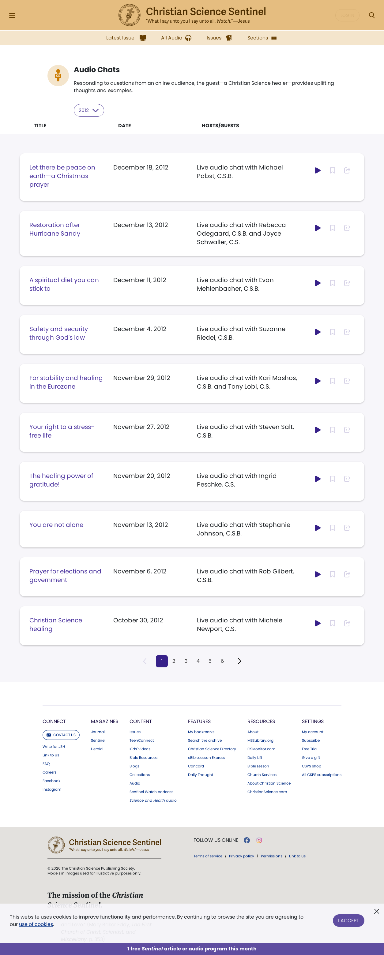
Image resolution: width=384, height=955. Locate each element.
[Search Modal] (371, 15)
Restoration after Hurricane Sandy (54, 228)
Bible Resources (143, 757)
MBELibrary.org (260, 740)
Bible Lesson (258, 766)
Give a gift (311, 757)
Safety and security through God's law (58, 332)
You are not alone (56, 524)
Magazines (104, 721)
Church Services (262, 774)
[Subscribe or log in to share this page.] (347, 170)
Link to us (51, 755)
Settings (313, 721)
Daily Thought (200, 774)
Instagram (52, 789)
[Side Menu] (12, 15)
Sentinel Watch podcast (151, 791)
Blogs (134, 766)
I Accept (348, 919)
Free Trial (310, 749)
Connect (54, 721)
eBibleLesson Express (206, 757)
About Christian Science (269, 783)
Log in (347, 15)
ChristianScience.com (267, 791)
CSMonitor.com (261, 749)
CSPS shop (311, 766)
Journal (98, 731)
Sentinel (98, 740)
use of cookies (36, 924)
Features (199, 721)
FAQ (46, 763)
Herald (97, 749)
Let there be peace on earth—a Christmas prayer (62, 175)
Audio (135, 783)
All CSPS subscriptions (321, 774)
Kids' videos (140, 749)
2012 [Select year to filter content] (89, 110)
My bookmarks (201, 731)
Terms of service (208, 855)
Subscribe (311, 740)
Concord (196, 766)
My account (312, 731)
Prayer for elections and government (65, 575)
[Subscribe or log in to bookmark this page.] (332, 170)
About (252, 731)
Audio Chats (97, 70)
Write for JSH (54, 746)
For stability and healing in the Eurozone (66, 381)
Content (141, 721)
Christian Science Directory (212, 749)
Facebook (51, 780)
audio (153, 800)
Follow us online (216, 839)
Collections (140, 774)
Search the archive (205, 740)
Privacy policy (241, 855)
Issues (135, 731)
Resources (261, 721)
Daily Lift (254, 757)
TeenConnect (142, 740)
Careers (49, 772)
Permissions (271, 855)
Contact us (61, 734)
